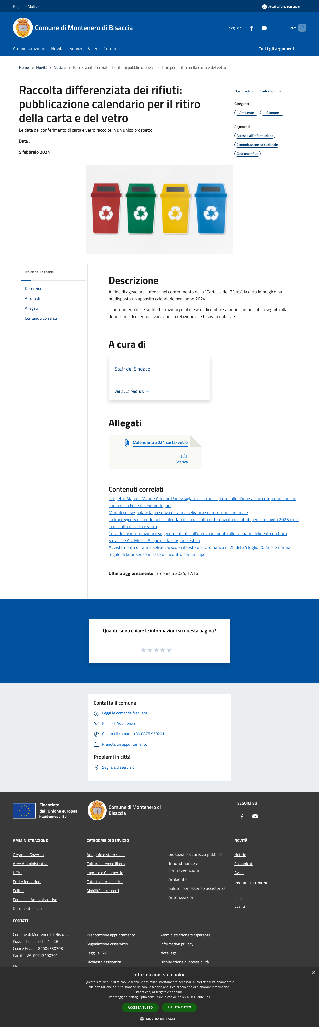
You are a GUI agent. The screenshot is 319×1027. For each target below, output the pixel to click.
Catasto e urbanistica (105, 882)
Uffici (17, 873)
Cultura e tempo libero (106, 864)
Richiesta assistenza (104, 962)
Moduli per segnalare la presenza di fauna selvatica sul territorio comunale (178, 512)
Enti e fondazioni (27, 882)
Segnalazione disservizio (107, 944)
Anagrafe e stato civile (106, 855)
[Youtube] (256, 27)
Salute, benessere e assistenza (197, 888)
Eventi (239, 906)
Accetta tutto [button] (140, 1007)
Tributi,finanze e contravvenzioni (183, 867)
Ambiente (177, 879)
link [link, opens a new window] (207, 997)
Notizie (60, 67)
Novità (41, 67)
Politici (18, 891)
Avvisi (239, 873)
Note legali (169, 953)
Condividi (246, 91)
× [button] (313, 973)
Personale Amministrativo (35, 900)
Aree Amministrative (30, 864)
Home (24, 67)
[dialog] (159, 997)
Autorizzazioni (181, 897)
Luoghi (240, 897)
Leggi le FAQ (97, 953)
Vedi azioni (271, 91)
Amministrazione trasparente (185, 935)
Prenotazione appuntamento (111, 935)
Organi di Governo (28, 855)
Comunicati (243, 864)
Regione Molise (26, 6)
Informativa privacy (176, 944)
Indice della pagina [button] (39, 272)
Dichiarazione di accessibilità (184, 962)
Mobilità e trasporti (103, 891)
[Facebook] (243, 27)
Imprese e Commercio (105, 873)
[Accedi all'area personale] (281, 6)
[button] (159, 1018)
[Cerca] (300, 28)
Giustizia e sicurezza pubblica (195, 854)
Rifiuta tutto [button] (179, 1007)
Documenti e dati (27, 908)
